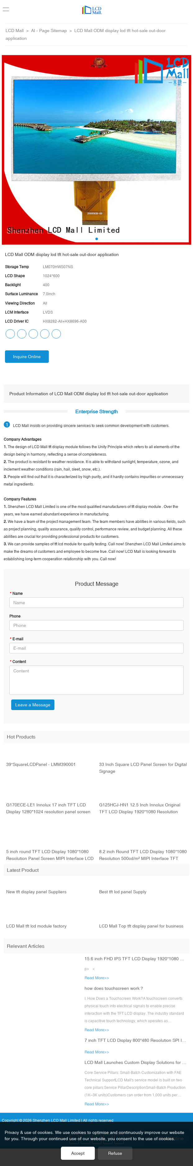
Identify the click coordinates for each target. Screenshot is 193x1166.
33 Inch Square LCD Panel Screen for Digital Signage (143, 771)
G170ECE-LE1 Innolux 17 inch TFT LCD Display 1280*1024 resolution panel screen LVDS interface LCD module (48, 812)
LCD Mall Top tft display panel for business (141, 929)
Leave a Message (32, 704)
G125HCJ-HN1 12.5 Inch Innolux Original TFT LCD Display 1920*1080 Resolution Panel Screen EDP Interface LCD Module (139, 812)
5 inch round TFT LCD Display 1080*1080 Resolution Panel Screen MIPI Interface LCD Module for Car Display (50, 859)
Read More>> (97, 981)
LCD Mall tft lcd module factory (36, 929)
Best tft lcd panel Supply (122, 895)
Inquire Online (27, 356)
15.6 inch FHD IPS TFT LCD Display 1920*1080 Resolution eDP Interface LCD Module (136, 962)
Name (16, 593)
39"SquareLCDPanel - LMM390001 (41, 767)
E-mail (16, 639)
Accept (78, 1153)
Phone (15, 616)
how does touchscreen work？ (114, 991)
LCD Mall (15, 30)
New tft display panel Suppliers (36, 895)
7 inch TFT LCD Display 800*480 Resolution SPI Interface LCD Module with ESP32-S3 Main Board (136, 1043)
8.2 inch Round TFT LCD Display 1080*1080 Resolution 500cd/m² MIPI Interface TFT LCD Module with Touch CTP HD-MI (143, 859)
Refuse (115, 1153)
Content (17, 662)
